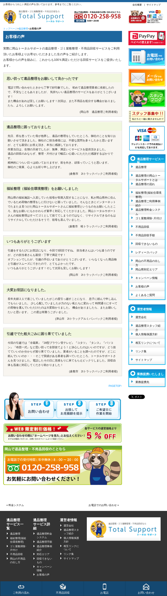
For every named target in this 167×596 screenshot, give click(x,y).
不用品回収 (142, 226)
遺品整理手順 (44, 541)
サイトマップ (154, 4)
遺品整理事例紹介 (44, 548)
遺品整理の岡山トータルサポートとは (147, 177)
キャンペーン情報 (146, 278)
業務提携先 (142, 382)
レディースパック (146, 252)
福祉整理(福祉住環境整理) (148, 194)
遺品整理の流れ (145, 184)
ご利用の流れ (21, 588)
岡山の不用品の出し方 (147, 262)
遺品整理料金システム (147, 211)
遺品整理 (23, 28)
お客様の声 (142, 286)
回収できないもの (146, 243)
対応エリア (43, 554)
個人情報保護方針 (146, 334)
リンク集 (141, 351)
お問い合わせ (146, 588)
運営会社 (141, 317)
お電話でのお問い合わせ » (104, 505)
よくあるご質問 (145, 295)
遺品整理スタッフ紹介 (147, 327)
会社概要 (137, 4)
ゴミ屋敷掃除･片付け (148, 218)
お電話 (104, 588)
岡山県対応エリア (146, 269)
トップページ (10, 28)
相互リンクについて (147, 342)
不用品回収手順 (145, 235)
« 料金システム (15, 505)
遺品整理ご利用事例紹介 (147, 203)
